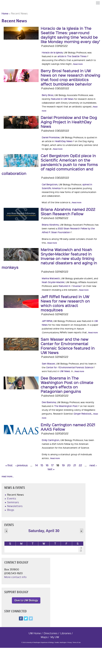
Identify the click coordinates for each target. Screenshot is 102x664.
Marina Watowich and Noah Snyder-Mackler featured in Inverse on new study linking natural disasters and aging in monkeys (49, 258)
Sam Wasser (48, 363)
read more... (8, 476)
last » (51, 469)
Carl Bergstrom (50, 184)
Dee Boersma (49, 402)
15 (42, 465)
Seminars (13, 502)
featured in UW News (62, 98)
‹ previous (21, 465)
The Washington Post (66, 406)
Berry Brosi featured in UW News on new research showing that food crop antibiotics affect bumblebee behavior (70, 77)
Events (11, 498)
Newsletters (15, 506)
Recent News (15, 494)
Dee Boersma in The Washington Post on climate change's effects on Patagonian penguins (67, 384)
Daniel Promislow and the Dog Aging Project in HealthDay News (69, 122)
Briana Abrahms (50, 224)
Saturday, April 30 (43, 531)
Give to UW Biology (26, 600)
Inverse (77, 285)
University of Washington (7, 8)
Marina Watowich (51, 278)
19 (63, 465)
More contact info (15, 577)
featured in (66, 285)
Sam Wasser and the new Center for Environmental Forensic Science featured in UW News (68, 346)
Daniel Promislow (51, 137)
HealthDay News (64, 141)
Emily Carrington (50, 440)
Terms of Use (77, 642)
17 (52, 465)
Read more (78, 64)
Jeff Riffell (47, 320)
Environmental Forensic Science (77, 367)
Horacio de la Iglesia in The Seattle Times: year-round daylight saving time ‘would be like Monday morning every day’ (70, 35)
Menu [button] (98, 3)
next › (93, 465)
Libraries (65, 633)
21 (74, 465)
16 (47, 465)
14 (36, 465)
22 (80, 465)
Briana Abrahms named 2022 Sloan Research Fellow (68, 211)
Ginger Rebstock (82, 413)
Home (5, 13)
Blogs (10, 509)
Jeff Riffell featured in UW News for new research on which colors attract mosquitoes (65, 303)
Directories (51, 633)
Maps (44, 637)
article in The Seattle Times (73, 56)
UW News (65, 371)
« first (9, 465)
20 (69, 465)
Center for (52, 367)
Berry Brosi (47, 95)
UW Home (35, 633)
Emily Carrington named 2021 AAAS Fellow (68, 427)
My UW (55, 637)
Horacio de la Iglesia (52, 52)
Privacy (70, 642)
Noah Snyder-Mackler (53, 282)
